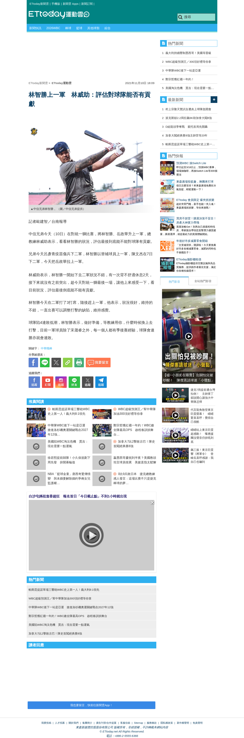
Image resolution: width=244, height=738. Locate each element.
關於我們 (74, 722)
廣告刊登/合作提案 (106, 722)
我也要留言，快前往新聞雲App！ (91, 705)
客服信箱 (125, 722)
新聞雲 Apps (71, 3)
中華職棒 (46, 348)
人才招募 (60, 722)
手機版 (55, 3)
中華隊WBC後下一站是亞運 (183, 70)
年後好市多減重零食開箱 (192, 240)
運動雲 (62, 14)
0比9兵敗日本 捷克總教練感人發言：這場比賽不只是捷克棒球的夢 (134, 478)
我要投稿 (46, 722)
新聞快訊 (35, 28)
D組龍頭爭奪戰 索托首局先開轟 (186, 126)
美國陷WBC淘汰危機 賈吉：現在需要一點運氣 (59, 624)
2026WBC (53, 28)
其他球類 (93, 28)
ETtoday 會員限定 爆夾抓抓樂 (195, 199)
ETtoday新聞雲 (39, 3)
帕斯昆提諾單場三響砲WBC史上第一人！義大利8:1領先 (64, 589)
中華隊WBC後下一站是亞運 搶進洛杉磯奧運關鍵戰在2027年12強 (68, 430)
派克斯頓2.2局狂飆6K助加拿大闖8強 (188, 118)
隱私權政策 (167, 722)
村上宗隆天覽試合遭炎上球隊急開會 (188, 109)
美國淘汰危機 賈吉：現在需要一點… (189, 88)
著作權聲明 (183, 722)
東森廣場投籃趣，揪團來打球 (195, 181)
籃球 (79, 28)
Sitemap (138, 722)
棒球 (68, 28)
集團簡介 (87, 722)
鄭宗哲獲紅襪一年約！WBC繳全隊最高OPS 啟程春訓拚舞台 (133, 430)
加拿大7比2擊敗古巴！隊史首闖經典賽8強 (55, 633)
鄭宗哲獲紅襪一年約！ (179, 79)
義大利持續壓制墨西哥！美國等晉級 (188, 53)
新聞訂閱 (87, 3)
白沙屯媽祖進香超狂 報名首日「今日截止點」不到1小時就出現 (78, 496)
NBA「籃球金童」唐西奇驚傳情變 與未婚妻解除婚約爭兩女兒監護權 (69, 478)
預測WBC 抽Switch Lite (191, 163)
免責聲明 (198, 722)
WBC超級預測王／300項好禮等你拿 (188, 61)
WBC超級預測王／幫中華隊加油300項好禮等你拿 (60, 598)
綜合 (107, 28)
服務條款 (152, 722)
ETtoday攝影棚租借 (188, 259)
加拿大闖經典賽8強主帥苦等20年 (186, 135)
